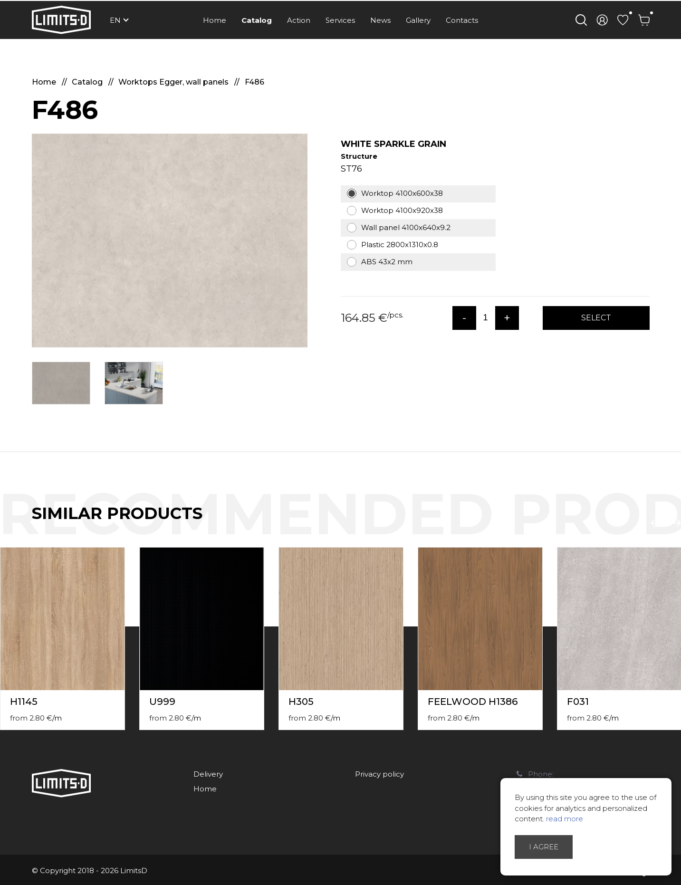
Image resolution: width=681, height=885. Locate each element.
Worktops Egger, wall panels (174, 82)
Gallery (418, 20)
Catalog (256, 20)
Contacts (462, 20)
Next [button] (675, 523)
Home (214, 20)
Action (298, 20)
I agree (543, 846)
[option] (169, 240)
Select (596, 317)
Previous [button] (656, 523)
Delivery (208, 774)
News (380, 20)
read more (564, 818)
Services (340, 20)
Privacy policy (379, 774)
